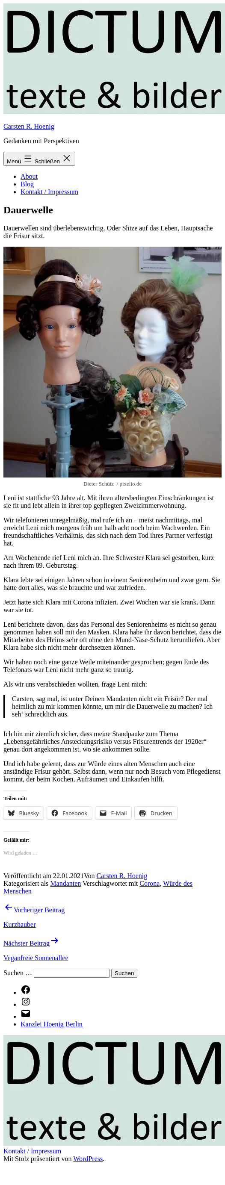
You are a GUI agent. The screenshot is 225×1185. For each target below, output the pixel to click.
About (29, 176)
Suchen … (17, 972)
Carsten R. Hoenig (28, 126)
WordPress (88, 1158)
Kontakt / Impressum (49, 191)
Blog (27, 184)
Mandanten (65, 883)
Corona (149, 883)
